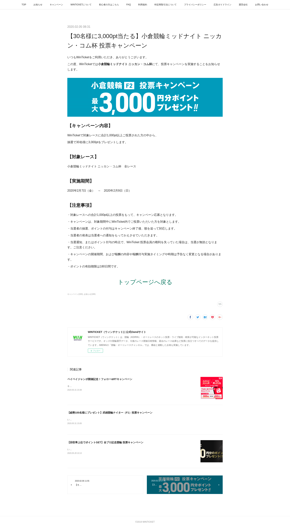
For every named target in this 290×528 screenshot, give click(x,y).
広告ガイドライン (222, 4)
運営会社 (243, 4)
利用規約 (142, 4)
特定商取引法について (165, 4)
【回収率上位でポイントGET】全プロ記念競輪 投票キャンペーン (105, 442)
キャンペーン (56, 4)
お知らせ (37, 4)
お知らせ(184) (89, 294)
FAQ (128, 4)
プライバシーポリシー (195, 4)
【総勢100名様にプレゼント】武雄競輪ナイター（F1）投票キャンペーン (109, 412)
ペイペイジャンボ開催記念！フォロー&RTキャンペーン (99, 379)
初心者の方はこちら (109, 4)
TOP (24, 4)
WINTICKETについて (81, 4)
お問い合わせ (261, 4)
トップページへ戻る (145, 282)
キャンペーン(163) (75, 294)
